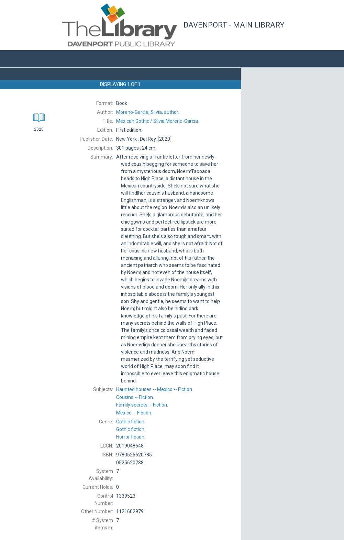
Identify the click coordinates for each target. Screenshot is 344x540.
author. (147, 112)
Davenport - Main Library (234, 25)
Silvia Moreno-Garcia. (157, 121)
